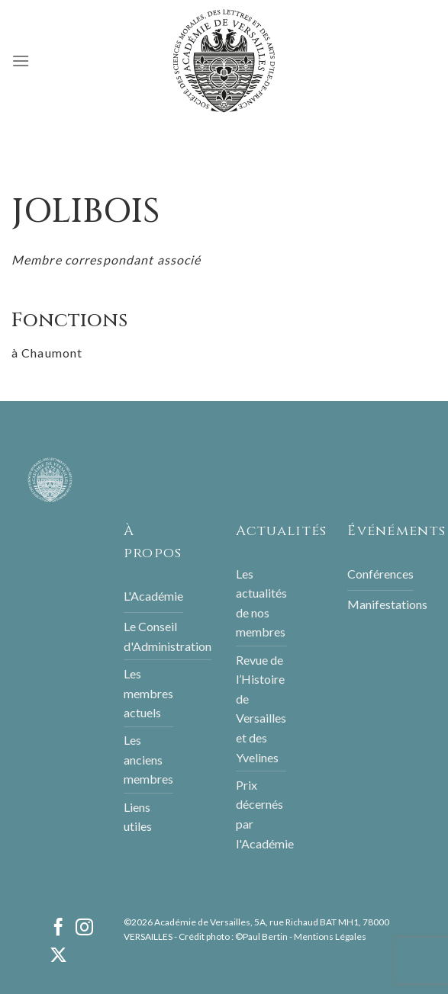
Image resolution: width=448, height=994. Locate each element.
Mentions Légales (330, 936)
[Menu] (20, 60)
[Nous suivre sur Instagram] (84, 928)
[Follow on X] (58, 957)
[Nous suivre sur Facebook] (58, 928)
